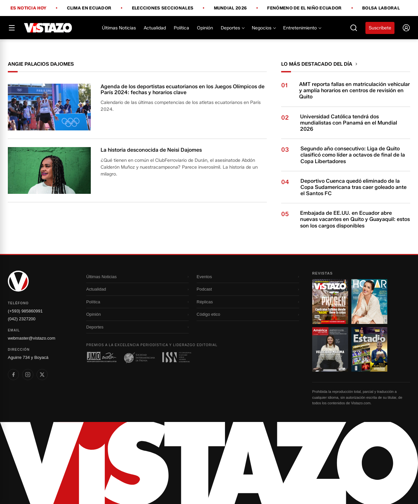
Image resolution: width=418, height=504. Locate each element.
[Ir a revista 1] (330, 301)
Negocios (263, 28)
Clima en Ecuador (89, 8)
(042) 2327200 (22, 318)
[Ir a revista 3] (330, 349)
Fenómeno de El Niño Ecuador (304, 8)
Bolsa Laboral (381, 8)
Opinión (205, 28)
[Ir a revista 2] (369, 301)
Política (181, 28)
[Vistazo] (48, 28)
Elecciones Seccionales (163, 8)
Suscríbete (380, 28)
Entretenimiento (302, 28)
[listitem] (13, 374)
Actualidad (155, 28)
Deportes (232, 28)
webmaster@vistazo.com (31, 338)
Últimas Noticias (119, 28)
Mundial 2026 (230, 8)
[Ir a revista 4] (369, 349)
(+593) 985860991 (25, 311)
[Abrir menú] (12, 28)
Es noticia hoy (28, 8)
